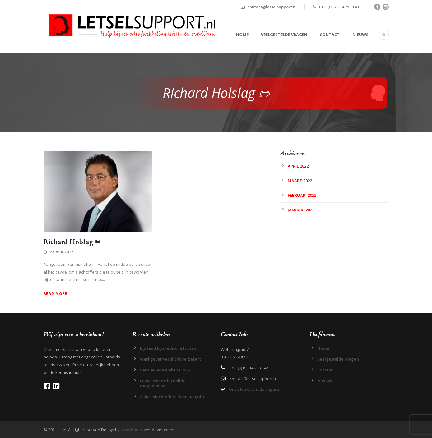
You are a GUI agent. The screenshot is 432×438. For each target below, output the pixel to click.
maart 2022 (300, 180)
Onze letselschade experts (254, 389)
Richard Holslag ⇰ (72, 242)
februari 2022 (302, 195)
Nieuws (360, 34)
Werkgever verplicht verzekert (170, 359)
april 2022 (298, 166)
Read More (55, 293)
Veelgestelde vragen (284, 34)
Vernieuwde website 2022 (165, 370)
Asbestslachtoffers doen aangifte (173, 396)
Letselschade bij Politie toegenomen (163, 383)
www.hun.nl (132, 429)
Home (242, 34)
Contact (330, 34)
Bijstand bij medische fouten (168, 348)
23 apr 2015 (62, 252)
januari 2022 (301, 210)
